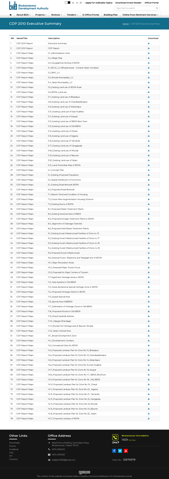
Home (126, 24)
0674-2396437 (58, 449)
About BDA (23, 15)
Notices (56, 15)
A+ (81, 2)
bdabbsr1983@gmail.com (63, 460)
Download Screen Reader (128, 3)
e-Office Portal (91, 15)
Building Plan (111, 15)
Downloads (14, 443)
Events (12, 446)
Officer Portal (151, 3)
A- (73, 2)
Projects (40, 15)
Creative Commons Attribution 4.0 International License (106, 476)
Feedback (13, 449)
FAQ (11, 452)
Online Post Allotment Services (140, 15)
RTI (10, 456)
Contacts (13, 459)
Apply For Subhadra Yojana (98, 3)
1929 (125, 439)
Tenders (72, 15)
